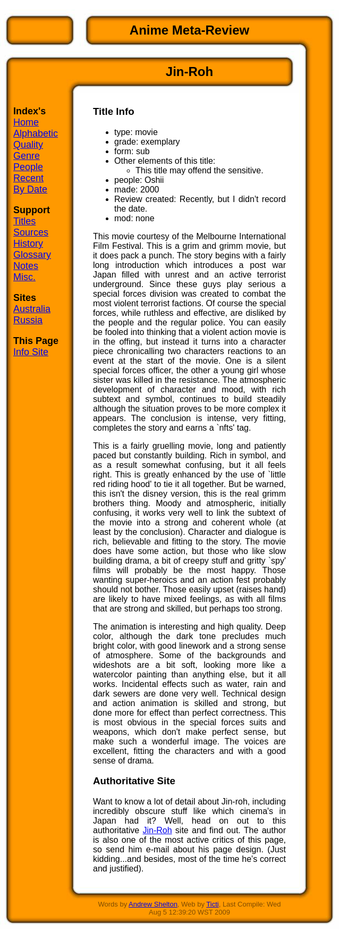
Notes (25, 266)
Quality (28, 144)
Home (26, 122)
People (28, 167)
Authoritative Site (134, 780)
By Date (30, 189)
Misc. (24, 277)
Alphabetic (35, 133)
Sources (30, 232)
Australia (31, 309)
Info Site (30, 352)
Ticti (212, 904)
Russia (28, 320)
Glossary (32, 254)
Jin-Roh (157, 830)
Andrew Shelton (153, 904)
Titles (24, 221)
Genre (26, 155)
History (28, 243)
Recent (28, 178)
